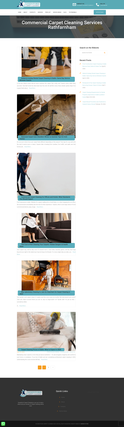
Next (53, 367)
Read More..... (33, 88)
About (25, 12)
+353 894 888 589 (103, 5)
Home (19, 12)
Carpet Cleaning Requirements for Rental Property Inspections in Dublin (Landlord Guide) (93, 95)
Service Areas (57, 12)
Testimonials (73, 12)
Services (40, 12)
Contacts (32, 12)
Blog (65, 12)
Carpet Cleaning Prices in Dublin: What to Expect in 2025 (41, 350)
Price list (48, 12)
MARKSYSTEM (84, 423)
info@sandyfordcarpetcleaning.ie (85, 5)
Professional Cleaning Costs (61, 352)
